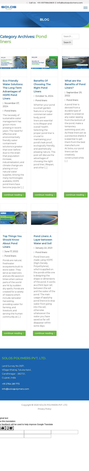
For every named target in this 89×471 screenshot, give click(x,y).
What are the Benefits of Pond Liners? (75, 84)
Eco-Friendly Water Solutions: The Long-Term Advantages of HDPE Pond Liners (13, 89)
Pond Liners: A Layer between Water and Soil (43, 240)
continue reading (13, 195)
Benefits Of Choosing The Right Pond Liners (42, 86)
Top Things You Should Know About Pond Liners (12, 241)
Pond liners (10, 111)
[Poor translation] (9, 428)
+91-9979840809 (45, 3)
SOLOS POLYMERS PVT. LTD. (53, 405)
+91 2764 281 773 (11, 388)
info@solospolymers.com (70, 3)
